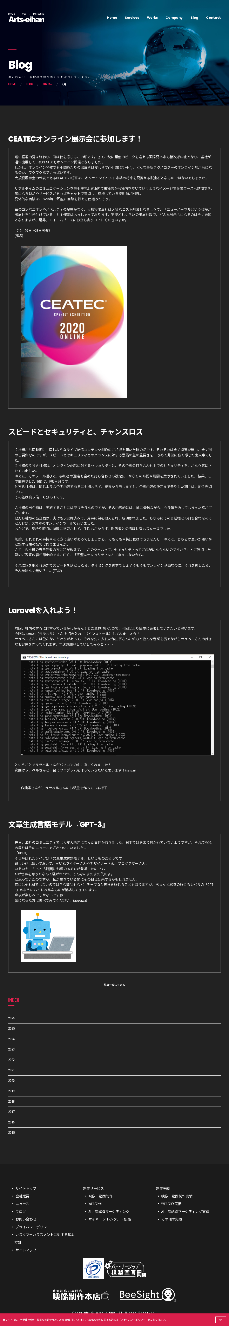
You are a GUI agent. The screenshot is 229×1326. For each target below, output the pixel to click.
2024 (11, 1039)
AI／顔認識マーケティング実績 (185, 1212)
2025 (11, 1028)
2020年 (47, 84)
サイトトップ (25, 1188)
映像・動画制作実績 (176, 1196)
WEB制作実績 (171, 1204)
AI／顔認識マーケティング (108, 1212)
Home (112, 17)
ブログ (20, 1212)
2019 (11, 1091)
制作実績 (163, 1188)
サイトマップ (25, 1250)
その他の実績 (171, 1219)
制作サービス (93, 1188)
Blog (194, 17)
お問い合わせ (25, 1219)
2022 (11, 1060)
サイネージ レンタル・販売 (109, 1219)
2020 (11, 1081)
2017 (11, 1112)
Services (132, 17)
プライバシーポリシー (133, 1319)
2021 (11, 1070)
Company (174, 17)
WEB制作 (95, 1204)
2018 (11, 1101)
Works (152, 17)
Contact (213, 17)
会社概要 (22, 1196)
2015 (11, 1132)
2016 (11, 1122)
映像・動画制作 (100, 1196)
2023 (11, 1049)
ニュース (22, 1204)
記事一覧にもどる (114, 985)
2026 (11, 1018)
